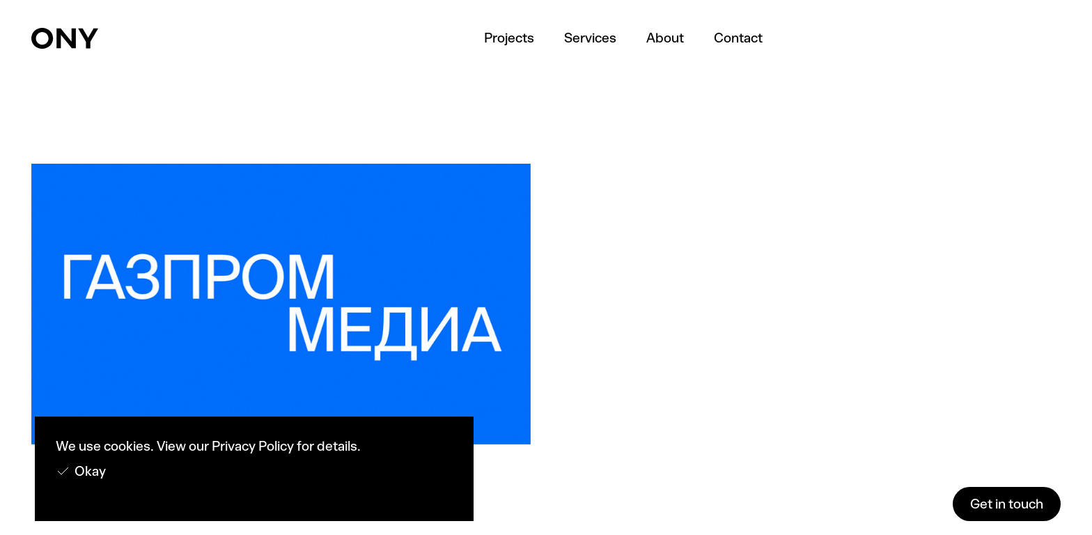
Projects (509, 38)
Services (590, 38)
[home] (64, 38)
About (665, 38)
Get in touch (1006, 504)
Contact (738, 38)
